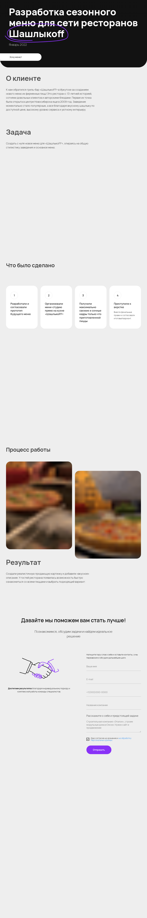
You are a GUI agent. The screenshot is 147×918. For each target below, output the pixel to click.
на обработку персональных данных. (111, 739)
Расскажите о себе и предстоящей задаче (112, 715)
